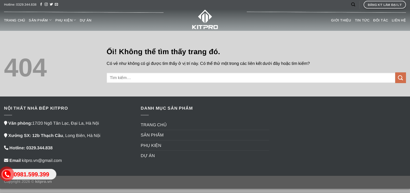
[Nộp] (400, 77)
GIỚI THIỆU (341, 20)
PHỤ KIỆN (65, 20)
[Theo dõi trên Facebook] (41, 4)
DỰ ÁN (85, 20)
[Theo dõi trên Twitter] (51, 4)
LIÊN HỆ (399, 20)
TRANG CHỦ (14, 20)
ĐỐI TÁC (380, 20)
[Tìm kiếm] (353, 4)
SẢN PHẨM (40, 20)
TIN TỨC (362, 20)
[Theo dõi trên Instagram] (46, 4)
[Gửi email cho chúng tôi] (56, 4)
